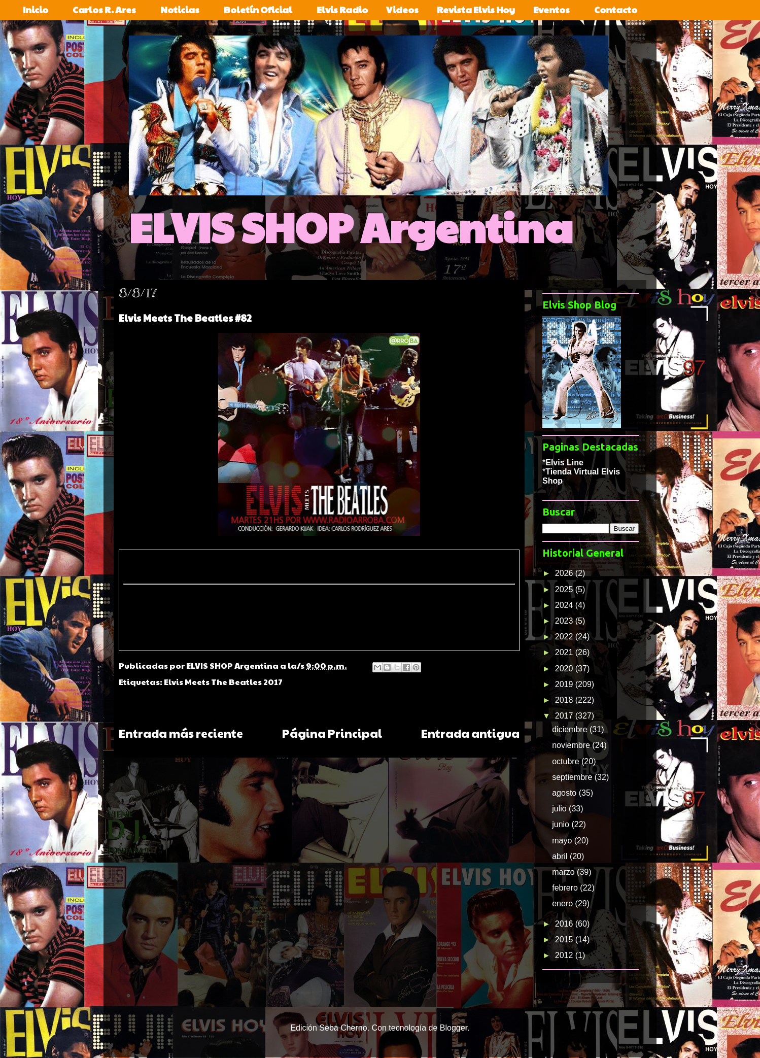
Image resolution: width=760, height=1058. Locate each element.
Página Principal (332, 733)
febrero (566, 887)
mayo (563, 840)
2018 (565, 700)
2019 (565, 684)
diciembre (571, 729)
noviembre (572, 745)
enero (563, 903)
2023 (565, 621)
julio (560, 808)
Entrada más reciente (181, 733)
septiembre (573, 777)
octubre (566, 761)
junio (561, 824)
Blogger (453, 1027)
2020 (565, 668)
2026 (565, 573)
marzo (564, 872)
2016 (565, 923)
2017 (565, 715)
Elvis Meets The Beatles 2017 (223, 682)
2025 (565, 589)
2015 (565, 939)
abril (561, 856)
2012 (565, 955)
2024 (565, 605)
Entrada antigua (470, 733)
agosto (565, 793)
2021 (565, 652)
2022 (565, 636)
